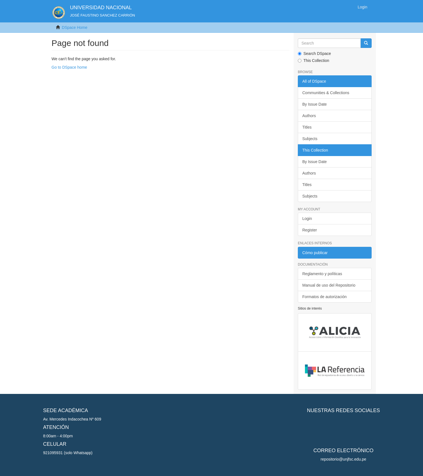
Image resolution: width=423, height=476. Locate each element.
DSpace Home (74, 27)
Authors (309, 115)
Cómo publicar (315, 252)
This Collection (313, 60)
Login (307, 218)
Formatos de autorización (324, 296)
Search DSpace (314, 53)
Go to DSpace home (69, 67)
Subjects (309, 138)
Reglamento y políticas (322, 273)
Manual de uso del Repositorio (328, 285)
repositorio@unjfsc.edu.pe (343, 459)
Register (309, 230)
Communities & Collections (325, 92)
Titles (307, 127)
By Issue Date (314, 104)
